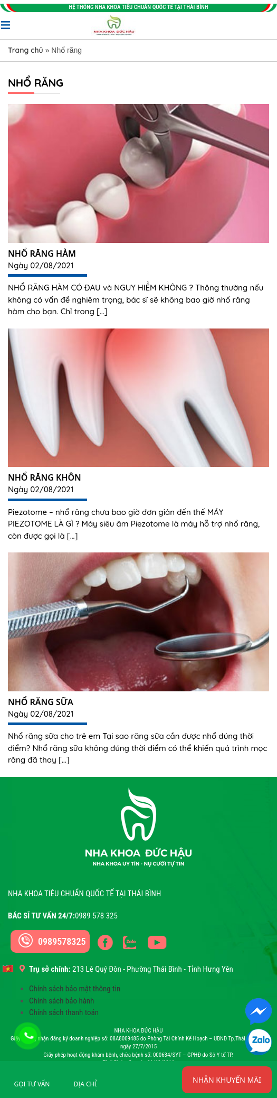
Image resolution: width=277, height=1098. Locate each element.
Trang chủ (25, 50)
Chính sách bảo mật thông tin (74, 988)
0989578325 (62, 941)
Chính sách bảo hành (61, 1001)
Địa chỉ (85, 1084)
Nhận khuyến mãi (227, 1080)
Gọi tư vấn (32, 1084)
